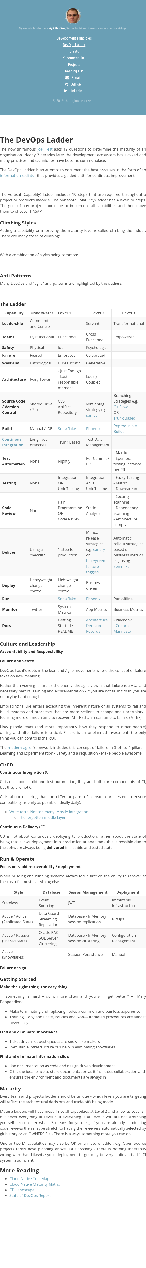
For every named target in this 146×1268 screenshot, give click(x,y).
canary (99, 549)
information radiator (18, 175)
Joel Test (45, 149)
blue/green (95, 560)
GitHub (73, 84)
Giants (74, 51)
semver (92, 415)
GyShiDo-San (57, 28)
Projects (74, 64)
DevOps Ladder (74, 45)
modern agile (19, 747)
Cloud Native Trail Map (29, 1178)
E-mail (73, 78)
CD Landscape (21, 1189)
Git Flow (120, 406)
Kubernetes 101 (74, 58)
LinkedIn (73, 91)
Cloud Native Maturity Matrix (34, 1184)
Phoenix (93, 428)
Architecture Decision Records (97, 625)
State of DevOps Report (30, 1195)
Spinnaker (122, 566)
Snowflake (67, 428)
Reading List (74, 71)
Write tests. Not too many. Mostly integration (48, 811)
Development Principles (74, 38)
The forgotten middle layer (42, 817)
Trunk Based (124, 418)
